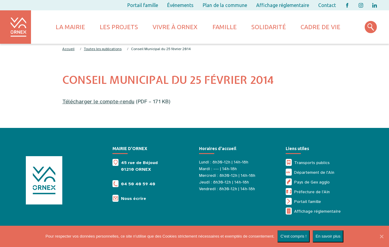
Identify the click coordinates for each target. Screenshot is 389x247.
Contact (327, 5)
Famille (224, 26)
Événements (180, 5)
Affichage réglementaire (282, 5)
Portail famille (142, 5)
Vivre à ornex (175, 26)
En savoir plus (328, 236)
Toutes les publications (103, 49)
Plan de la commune (225, 5)
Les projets (119, 26)
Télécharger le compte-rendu (98, 101)
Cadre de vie (320, 26)
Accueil (68, 49)
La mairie (70, 26)
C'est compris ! (294, 236)
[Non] (381, 236)
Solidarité (268, 26)
